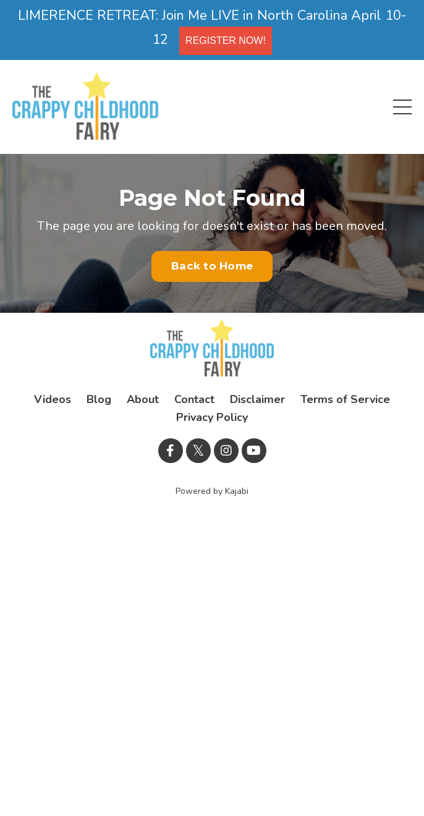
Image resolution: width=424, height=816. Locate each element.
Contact (194, 399)
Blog (99, 399)
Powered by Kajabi (212, 491)
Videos (52, 399)
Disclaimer (257, 399)
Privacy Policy (212, 417)
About (143, 399)
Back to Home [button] (212, 266)
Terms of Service (345, 399)
